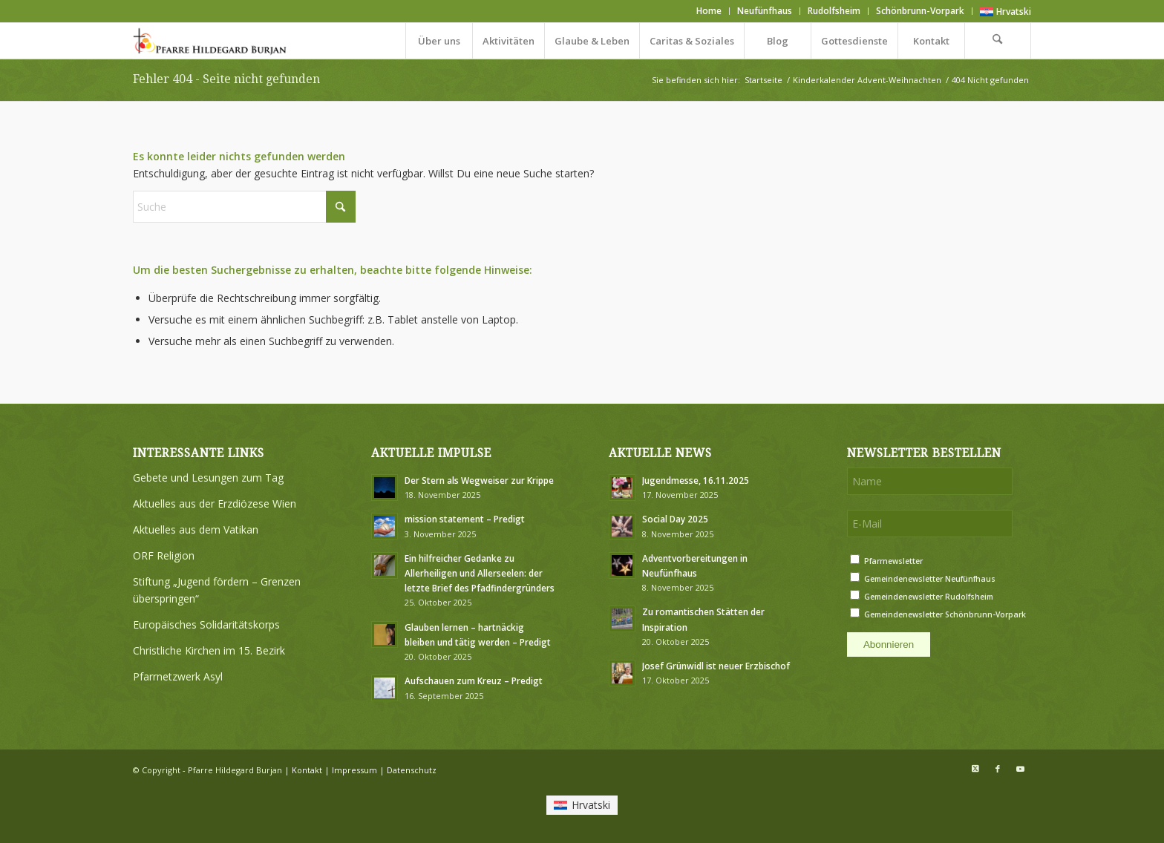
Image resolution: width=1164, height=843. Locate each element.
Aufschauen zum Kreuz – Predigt (474, 680)
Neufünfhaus (764, 10)
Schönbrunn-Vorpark (920, 10)
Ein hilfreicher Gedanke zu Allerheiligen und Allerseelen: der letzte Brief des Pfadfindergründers (480, 573)
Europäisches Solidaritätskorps (206, 624)
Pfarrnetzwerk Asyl (178, 676)
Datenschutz (411, 769)
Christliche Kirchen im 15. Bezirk (209, 650)
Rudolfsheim (834, 10)
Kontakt (307, 769)
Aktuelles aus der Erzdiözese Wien (214, 503)
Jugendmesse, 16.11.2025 (695, 480)
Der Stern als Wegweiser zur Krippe (479, 480)
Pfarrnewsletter (893, 561)
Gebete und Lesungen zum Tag (208, 477)
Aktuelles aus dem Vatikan (195, 529)
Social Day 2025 (675, 519)
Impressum (354, 769)
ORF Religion (163, 555)
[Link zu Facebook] (998, 769)
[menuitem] (709, 11)
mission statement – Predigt (465, 519)
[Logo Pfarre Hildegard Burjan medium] (211, 41)
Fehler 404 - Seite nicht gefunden (226, 79)
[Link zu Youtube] (1020, 769)
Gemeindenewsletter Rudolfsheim (928, 596)
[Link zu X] (975, 769)
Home (709, 10)
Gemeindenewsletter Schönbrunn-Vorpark (945, 614)
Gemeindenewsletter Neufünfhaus (929, 579)
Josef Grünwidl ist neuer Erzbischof (716, 666)
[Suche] (997, 41)
